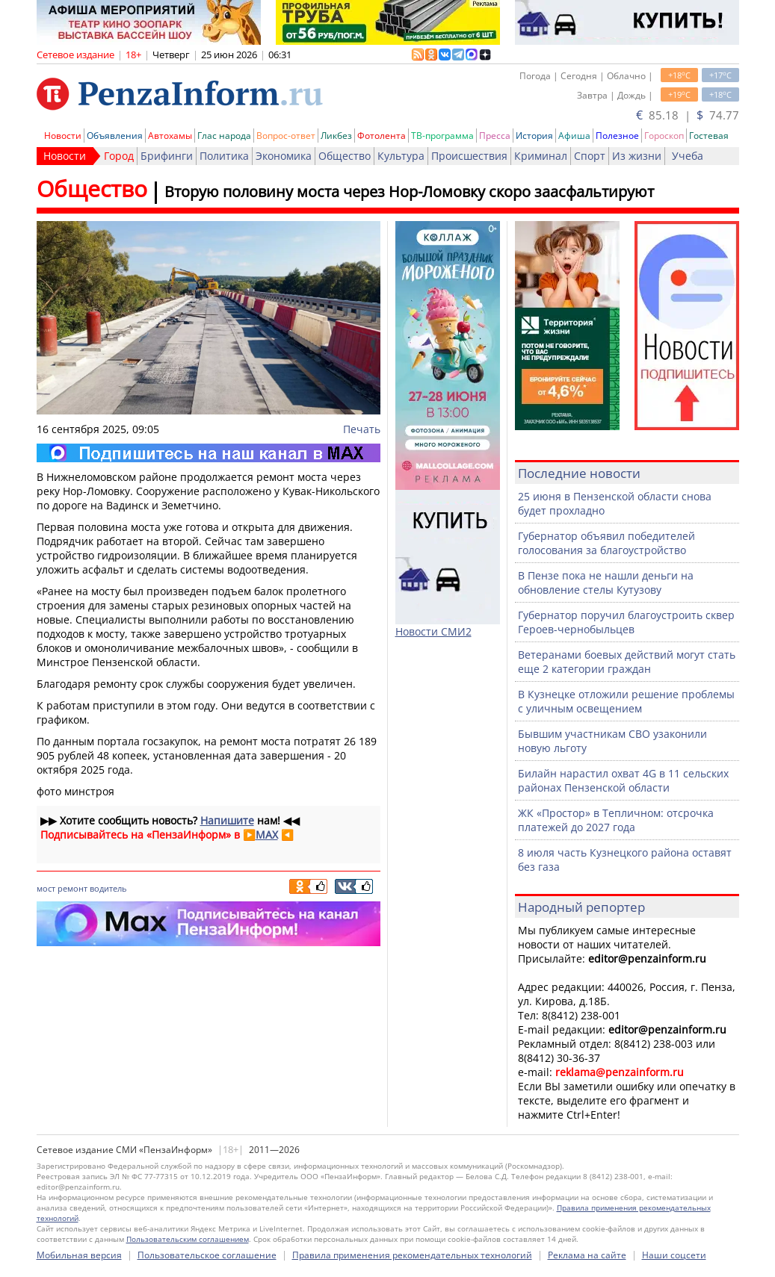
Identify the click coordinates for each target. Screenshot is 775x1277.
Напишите (227, 820)
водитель (108, 888)
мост (46, 888)
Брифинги (167, 156)
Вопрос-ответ (285, 135)
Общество (344, 156)
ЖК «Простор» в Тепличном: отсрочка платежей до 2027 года (616, 820)
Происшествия (469, 156)
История (534, 135)
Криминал (540, 156)
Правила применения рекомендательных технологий (412, 1255)
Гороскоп (664, 135)
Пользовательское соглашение (207, 1255)
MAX (267, 834)
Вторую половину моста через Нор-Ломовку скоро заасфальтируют (409, 191)
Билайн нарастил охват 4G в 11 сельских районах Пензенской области (623, 780)
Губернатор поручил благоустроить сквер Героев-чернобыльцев (626, 622)
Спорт (589, 156)
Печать (361, 429)
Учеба (687, 156)
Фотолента (381, 135)
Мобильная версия (79, 1255)
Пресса (494, 135)
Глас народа (224, 135)
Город (119, 156)
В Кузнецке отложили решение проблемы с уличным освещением (626, 701)
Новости (62, 135)
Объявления (115, 135)
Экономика (284, 156)
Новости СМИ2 (433, 631)
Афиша (574, 135)
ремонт (72, 888)
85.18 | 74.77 (687, 115)
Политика (224, 156)
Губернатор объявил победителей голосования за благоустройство (606, 543)
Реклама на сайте (587, 1255)
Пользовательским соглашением (187, 1239)
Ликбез (336, 135)
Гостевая (709, 135)
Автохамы (170, 135)
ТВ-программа (442, 135)
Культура (400, 156)
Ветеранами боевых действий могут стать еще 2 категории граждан (626, 661)
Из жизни (636, 156)
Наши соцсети (674, 1255)
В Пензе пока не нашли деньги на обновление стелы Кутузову (606, 582)
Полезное (617, 135)
